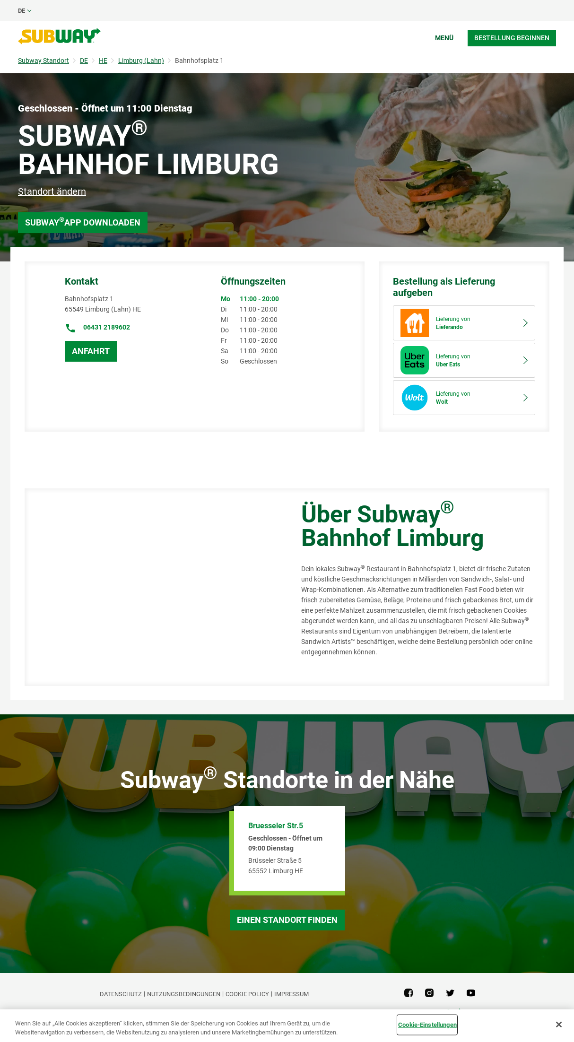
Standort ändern (52, 191)
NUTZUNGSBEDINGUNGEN (183, 994)
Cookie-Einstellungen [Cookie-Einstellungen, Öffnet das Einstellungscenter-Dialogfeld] (427, 1024)
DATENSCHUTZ (121, 994)
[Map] (152, 587)
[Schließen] (558, 1024)
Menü (444, 38)
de (21, 11)
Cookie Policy (247, 994)
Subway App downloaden (82, 221)
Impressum (291, 994)
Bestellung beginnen (511, 38)
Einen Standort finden (287, 920)
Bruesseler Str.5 (275, 825)
